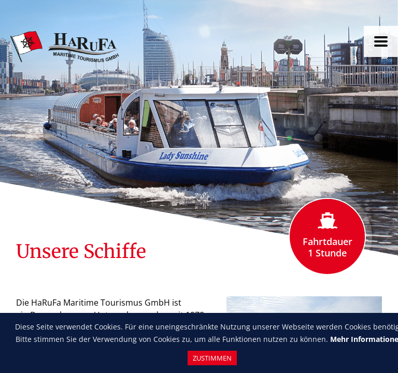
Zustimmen (212, 358)
